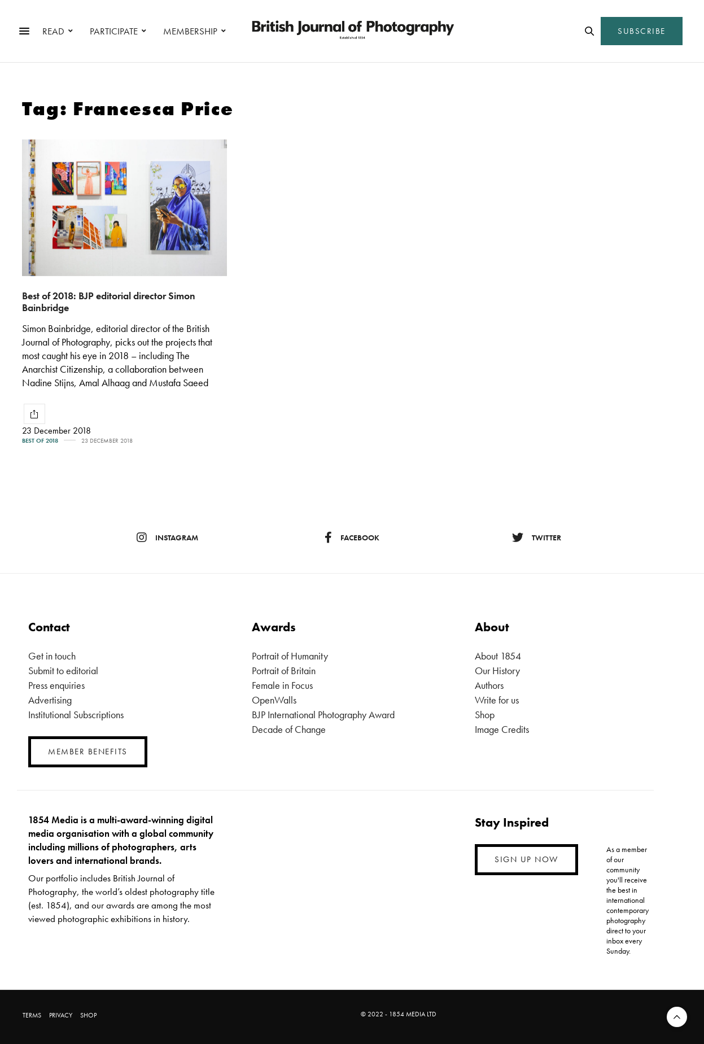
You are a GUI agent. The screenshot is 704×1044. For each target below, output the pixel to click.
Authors (489, 685)
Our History (497, 670)
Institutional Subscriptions (76, 714)
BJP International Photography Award (323, 714)
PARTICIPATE (114, 31)
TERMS (32, 1015)
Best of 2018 (40, 441)
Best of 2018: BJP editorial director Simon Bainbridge (108, 301)
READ (53, 31)
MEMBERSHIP (190, 31)
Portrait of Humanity (290, 655)
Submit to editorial (63, 670)
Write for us (497, 699)
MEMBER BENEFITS (88, 751)
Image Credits (502, 729)
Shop (485, 714)
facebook (352, 537)
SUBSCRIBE (642, 31)
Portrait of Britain (284, 670)
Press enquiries (56, 685)
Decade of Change (289, 729)
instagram (167, 537)
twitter (536, 537)
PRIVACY (60, 1015)
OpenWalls (274, 699)
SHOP (88, 1015)
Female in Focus (282, 685)
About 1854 (498, 655)
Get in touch (52, 655)
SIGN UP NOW (526, 859)
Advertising (50, 699)
